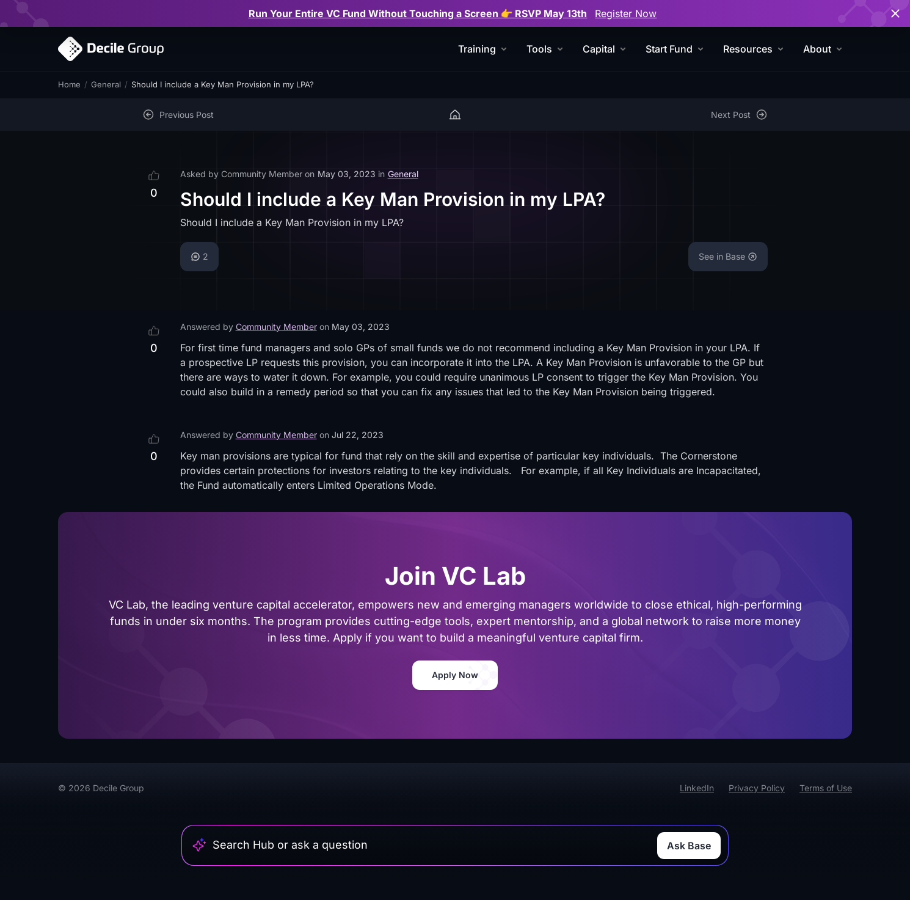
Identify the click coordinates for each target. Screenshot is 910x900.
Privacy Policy (757, 788)
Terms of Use (825, 788)
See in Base (728, 256)
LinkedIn (697, 788)
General (106, 84)
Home (69, 84)
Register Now (626, 13)
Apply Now (455, 675)
